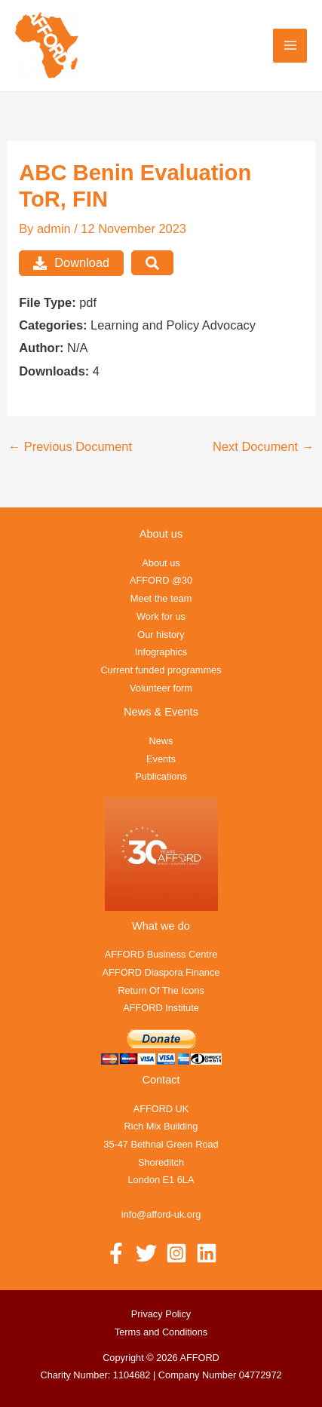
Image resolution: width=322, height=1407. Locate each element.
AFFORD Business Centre (161, 954)
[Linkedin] (206, 1253)
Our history (160, 634)
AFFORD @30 (161, 580)
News (161, 740)
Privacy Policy (161, 1314)
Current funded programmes (160, 670)
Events (161, 759)
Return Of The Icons (161, 990)
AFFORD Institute (161, 1007)
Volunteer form (161, 688)
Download (71, 263)
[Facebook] (116, 1253)
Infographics (161, 652)
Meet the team (161, 598)
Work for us (161, 616)
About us (160, 563)
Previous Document (70, 446)
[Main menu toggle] (290, 46)
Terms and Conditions (161, 1332)
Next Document (263, 446)
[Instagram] (176, 1253)
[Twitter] (146, 1253)
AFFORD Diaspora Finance (161, 972)
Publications (161, 776)
